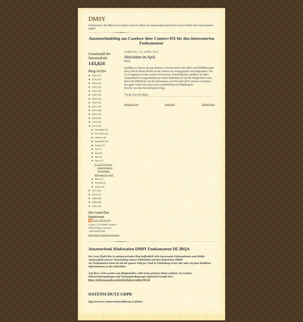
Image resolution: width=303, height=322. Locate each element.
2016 (94, 110)
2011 (94, 190)
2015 (94, 114)
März (97, 179)
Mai (97, 157)
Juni (97, 153)
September (100, 141)
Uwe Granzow (102, 220)
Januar (98, 186)
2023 (94, 83)
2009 (94, 198)
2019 (94, 98)
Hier (91, 301)
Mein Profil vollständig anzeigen (103, 235)
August (98, 145)
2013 (94, 122)
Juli (97, 149)
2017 (94, 106)
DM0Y (97, 18)
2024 (94, 79)
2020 (94, 94)
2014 (94, 118)
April (97, 160)
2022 (94, 87)
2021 (94, 91)
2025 (94, 75)
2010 (94, 194)
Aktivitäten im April (103, 175)
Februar (99, 182)
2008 (94, 202)
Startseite (170, 104)
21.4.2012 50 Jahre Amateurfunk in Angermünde (103, 167)
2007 (94, 206)
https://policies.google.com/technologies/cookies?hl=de (119, 279)
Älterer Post (208, 104)
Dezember (100, 129)
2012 (94, 126)
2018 (94, 102)
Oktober (99, 137)
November (100, 133)
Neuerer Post (131, 104)
